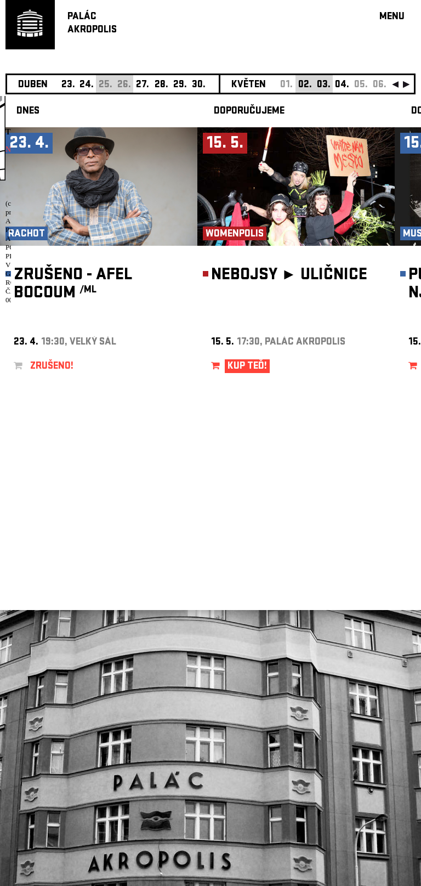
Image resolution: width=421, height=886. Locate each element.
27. (142, 85)
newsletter (345, 609)
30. (199, 85)
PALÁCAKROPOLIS (92, 24)
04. (342, 85)
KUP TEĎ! (247, 366)
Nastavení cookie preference (49, 737)
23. (68, 85)
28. (161, 85)
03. (324, 85)
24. (86, 85)
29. (180, 85)
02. (305, 85)
